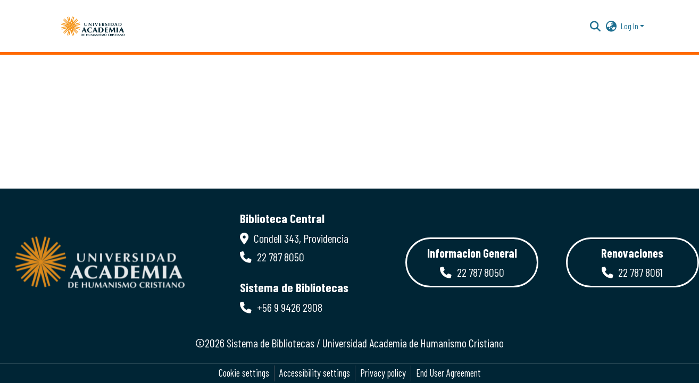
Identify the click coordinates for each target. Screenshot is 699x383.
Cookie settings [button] (244, 373)
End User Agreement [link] (448, 373)
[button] (93, 26)
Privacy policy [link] (383, 373)
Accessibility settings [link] (314, 373)
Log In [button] (630, 26)
